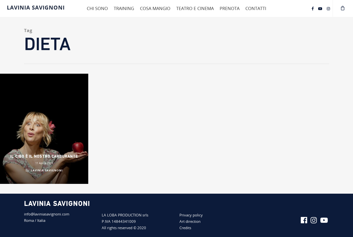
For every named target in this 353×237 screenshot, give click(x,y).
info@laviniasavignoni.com (46, 214)
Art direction (190, 221)
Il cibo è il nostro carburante (44, 157)
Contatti (255, 8)
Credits (185, 227)
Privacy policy (191, 215)
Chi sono (97, 8)
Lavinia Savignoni (36, 7)
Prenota (230, 8)
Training (124, 8)
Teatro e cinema (195, 8)
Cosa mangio (155, 8)
